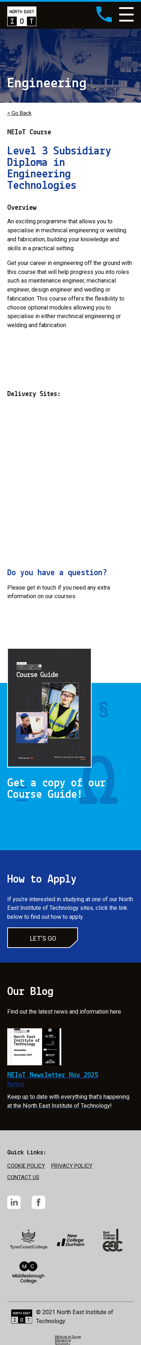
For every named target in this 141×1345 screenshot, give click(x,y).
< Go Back (19, 113)
